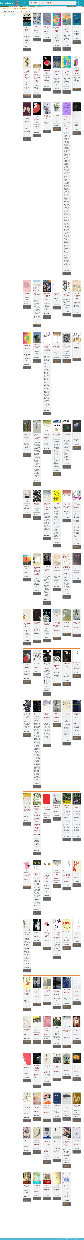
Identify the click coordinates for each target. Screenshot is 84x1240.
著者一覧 (13, 14)
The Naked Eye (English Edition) (46, 72)
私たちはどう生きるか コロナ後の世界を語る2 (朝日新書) (47, 349)
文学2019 (57, 503)
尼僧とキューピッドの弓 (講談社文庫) (27, 874)
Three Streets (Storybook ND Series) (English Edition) (46, 296)
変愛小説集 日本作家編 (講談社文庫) (66, 568)
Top (17, 1)
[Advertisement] (13, 43)
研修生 (36, 26)
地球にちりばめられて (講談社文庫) (36, 346)
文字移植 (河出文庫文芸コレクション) (46, 1107)
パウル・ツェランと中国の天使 (76, 117)
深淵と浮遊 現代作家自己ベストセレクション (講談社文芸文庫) (46, 506)
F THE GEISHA (56, 1105)
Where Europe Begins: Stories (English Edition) (77, 716)
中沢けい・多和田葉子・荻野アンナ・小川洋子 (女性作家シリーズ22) (46, 1142)
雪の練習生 (36, 932)
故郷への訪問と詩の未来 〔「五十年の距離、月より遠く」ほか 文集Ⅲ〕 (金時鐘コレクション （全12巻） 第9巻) (37, 75)
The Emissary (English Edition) (27, 625)
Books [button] (25, 2)
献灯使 (56, 713)
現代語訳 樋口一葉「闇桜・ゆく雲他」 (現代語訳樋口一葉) (66, 1142)
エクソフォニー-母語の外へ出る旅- (27, 1068)
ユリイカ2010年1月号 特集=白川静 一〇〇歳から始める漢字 (56, 935)
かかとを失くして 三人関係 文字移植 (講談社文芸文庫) (27, 809)
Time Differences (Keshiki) (26, 666)
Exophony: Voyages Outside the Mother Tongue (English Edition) (26, 74)
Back (17, 4)
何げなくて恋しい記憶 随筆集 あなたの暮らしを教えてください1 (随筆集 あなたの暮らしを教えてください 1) (66, 122)
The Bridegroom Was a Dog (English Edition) (36, 119)
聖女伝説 (77, 1140)
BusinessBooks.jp (6, 3)
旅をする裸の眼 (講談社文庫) (37, 991)
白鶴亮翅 (57, 115)
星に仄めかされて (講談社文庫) (46, 117)
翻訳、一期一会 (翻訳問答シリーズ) (36, 295)
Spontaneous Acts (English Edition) (76, 72)
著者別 (42, 2)
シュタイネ (66, 622)
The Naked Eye (66, 931)
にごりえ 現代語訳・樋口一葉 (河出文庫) (66, 294)
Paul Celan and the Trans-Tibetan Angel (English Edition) (27, 120)
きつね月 (37, 1140)
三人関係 (57, 1185)
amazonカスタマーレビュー (27, 49)
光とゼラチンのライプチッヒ (27, 1107)
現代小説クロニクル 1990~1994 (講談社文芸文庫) (47, 716)
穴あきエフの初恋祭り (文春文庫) (66, 346)
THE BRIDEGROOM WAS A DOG (57, 1141)
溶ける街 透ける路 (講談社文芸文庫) (56, 346)
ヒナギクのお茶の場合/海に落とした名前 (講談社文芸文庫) (47, 436)
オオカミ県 (76, 343)
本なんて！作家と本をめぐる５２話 (37, 715)
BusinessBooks (34, 2)
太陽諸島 (27, 293)
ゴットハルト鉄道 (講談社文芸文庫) (66, 1030)
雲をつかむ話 (76, 873)
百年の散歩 (36, 663)
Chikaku (56, 1027)
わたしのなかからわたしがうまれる (67, 1187)
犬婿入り (47, 1185)
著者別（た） (49, 2)
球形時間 (67, 1066)
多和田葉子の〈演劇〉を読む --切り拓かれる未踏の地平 (27, 436)
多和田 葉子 (26, 572)
